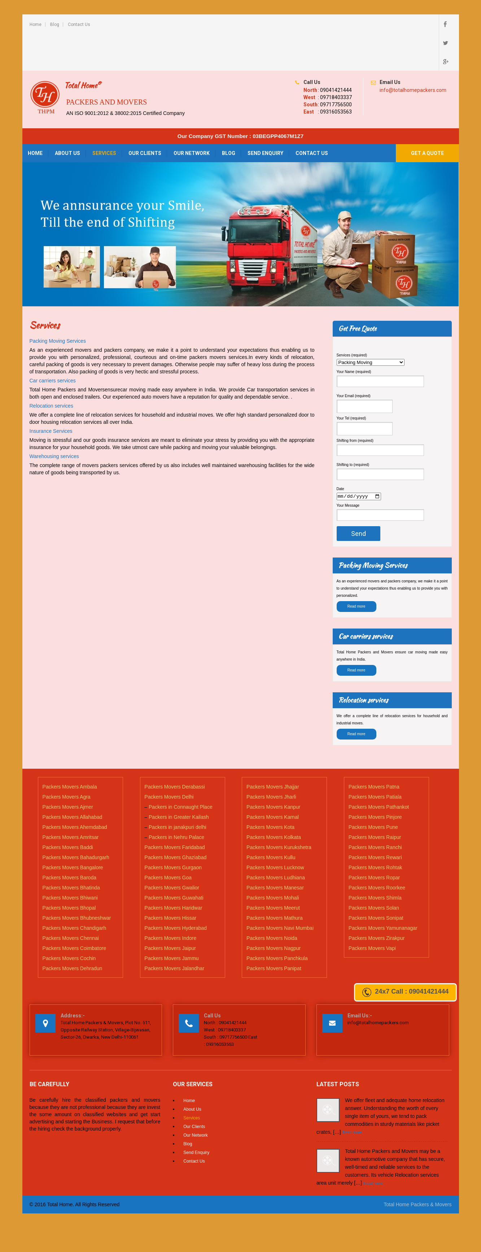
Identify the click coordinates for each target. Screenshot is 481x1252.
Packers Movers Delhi (168, 760)
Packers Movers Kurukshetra (278, 810)
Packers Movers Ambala (70, 750)
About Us (67, 116)
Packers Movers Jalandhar (174, 931)
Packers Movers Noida (271, 901)
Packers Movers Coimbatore (74, 911)
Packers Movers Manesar (275, 851)
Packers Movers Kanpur (273, 770)
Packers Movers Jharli (271, 760)
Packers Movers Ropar (374, 841)
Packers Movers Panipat (273, 931)
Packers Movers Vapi (372, 911)
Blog (54, 24)
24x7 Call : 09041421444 (405, 992)
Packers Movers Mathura (274, 881)
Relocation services (51, 368)
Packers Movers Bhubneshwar (77, 881)
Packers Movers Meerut (273, 871)
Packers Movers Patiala (375, 760)
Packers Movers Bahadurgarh (76, 820)
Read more (356, 570)
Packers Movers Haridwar (173, 871)
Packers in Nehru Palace (176, 800)
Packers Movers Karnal (272, 780)
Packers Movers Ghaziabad (175, 820)
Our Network (192, 116)
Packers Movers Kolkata (273, 800)
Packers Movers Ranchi (375, 810)
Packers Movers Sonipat (376, 881)
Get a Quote (427, 116)
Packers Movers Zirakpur (377, 901)
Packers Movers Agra (67, 760)
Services (104, 116)
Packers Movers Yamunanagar (383, 891)
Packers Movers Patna (374, 750)
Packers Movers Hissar (170, 881)
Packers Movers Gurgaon (173, 831)
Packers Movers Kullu (270, 820)
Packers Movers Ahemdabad (75, 790)
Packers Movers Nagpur (273, 911)
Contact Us (79, 24)
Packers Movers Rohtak (375, 831)
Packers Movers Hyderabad (175, 891)
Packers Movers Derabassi (174, 750)
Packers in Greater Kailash (179, 780)
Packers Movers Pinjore (375, 780)
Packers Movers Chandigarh (74, 891)
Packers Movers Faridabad (174, 810)
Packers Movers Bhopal (69, 871)
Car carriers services (53, 343)
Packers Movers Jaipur (170, 911)
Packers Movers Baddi (68, 810)
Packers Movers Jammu (171, 921)
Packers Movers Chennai (71, 901)
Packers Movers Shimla (375, 861)
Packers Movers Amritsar (71, 800)
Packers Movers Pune (373, 790)
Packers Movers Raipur (375, 800)
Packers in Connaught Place (181, 770)
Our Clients (144, 116)
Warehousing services (54, 419)
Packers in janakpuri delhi (177, 790)
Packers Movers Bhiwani (70, 861)
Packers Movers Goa (168, 841)
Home (35, 24)
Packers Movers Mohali (272, 861)
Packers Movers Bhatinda (71, 851)
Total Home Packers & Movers (417, 1168)
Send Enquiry (265, 116)
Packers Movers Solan (374, 871)
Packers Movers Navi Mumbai (280, 891)
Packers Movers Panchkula (277, 921)
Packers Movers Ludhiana (275, 841)
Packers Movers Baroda (69, 841)
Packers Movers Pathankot (379, 770)
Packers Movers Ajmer (68, 770)
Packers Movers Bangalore (73, 831)
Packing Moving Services (58, 303)
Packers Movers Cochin (69, 921)
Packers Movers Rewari (375, 820)
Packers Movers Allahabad (72, 780)
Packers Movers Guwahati (173, 861)
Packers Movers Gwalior (171, 851)
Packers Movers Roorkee (377, 851)
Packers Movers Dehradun (72, 931)
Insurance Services (51, 393)
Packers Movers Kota (270, 790)
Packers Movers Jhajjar (272, 750)
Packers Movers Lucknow (275, 831)
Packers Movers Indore (170, 901)
